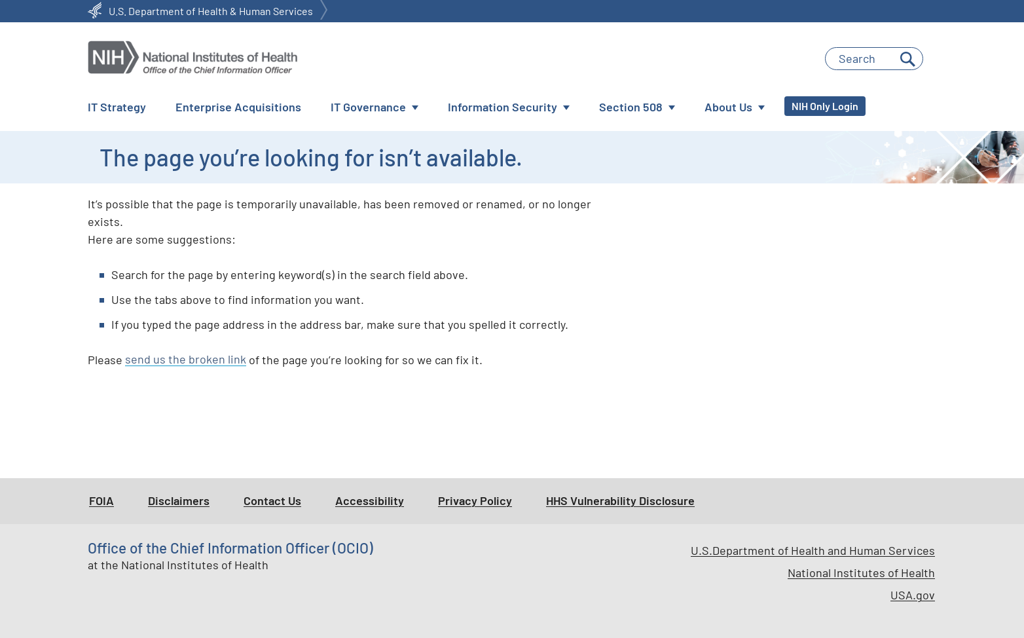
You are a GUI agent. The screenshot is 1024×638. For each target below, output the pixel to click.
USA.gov (912, 595)
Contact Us (272, 500)
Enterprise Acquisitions (238, 107)
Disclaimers (179, 500)
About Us (728, 107)
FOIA (101, 500)
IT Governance (368, 107)
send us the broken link (185, 359)
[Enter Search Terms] (874, 58)
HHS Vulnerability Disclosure (620, 500)
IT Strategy (117, 107)
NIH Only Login (825, 106)
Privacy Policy (475, 500)
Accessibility (369, 500)
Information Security (502, 107)
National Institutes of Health (861, 572)
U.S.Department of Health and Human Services (813, 550)
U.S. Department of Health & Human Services (211, 11)
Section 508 (631, 107)
